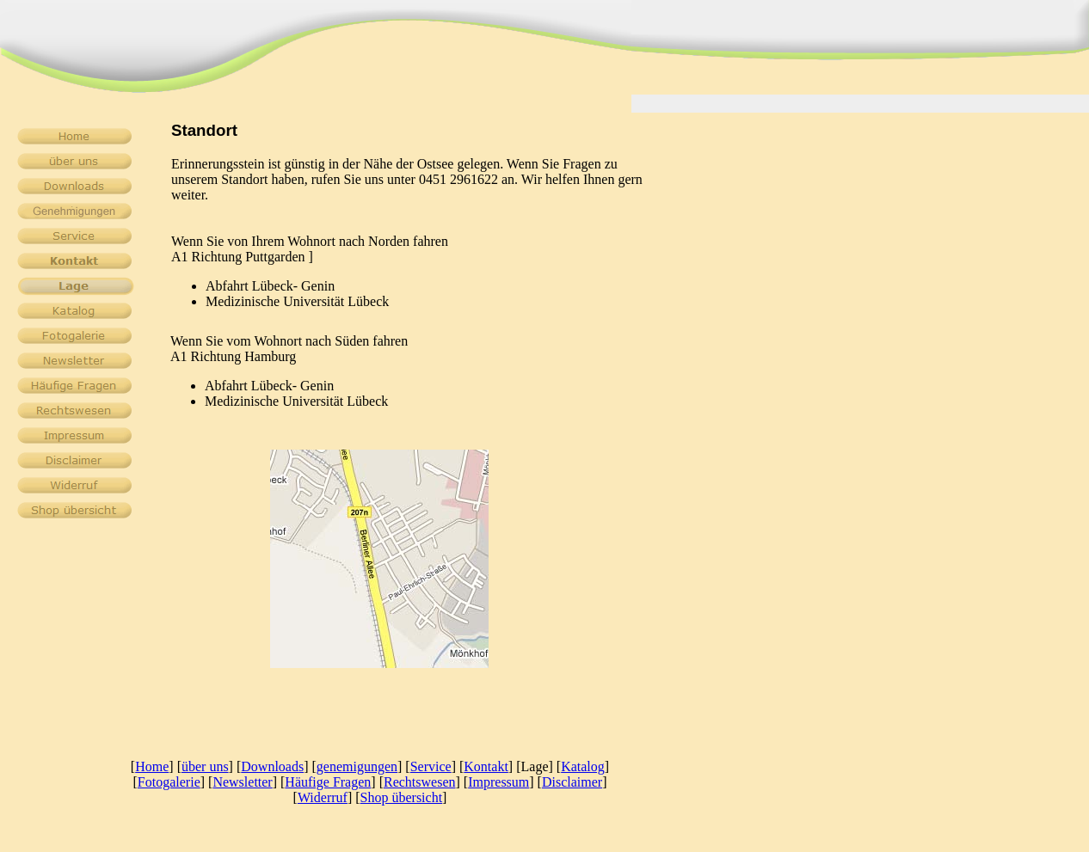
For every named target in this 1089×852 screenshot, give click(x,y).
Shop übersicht (401, 797)
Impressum (498, 782)
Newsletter (242, 782)
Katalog (583, 766)
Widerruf (323, 797)
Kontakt (486, 766)
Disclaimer (572, 782)
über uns (205, 766)
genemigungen (357, 766)
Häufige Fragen (328, 782)
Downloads (272, 766)
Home (152, 766)
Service (431, 766)
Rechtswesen (420, 782)
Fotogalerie (169, 782)
